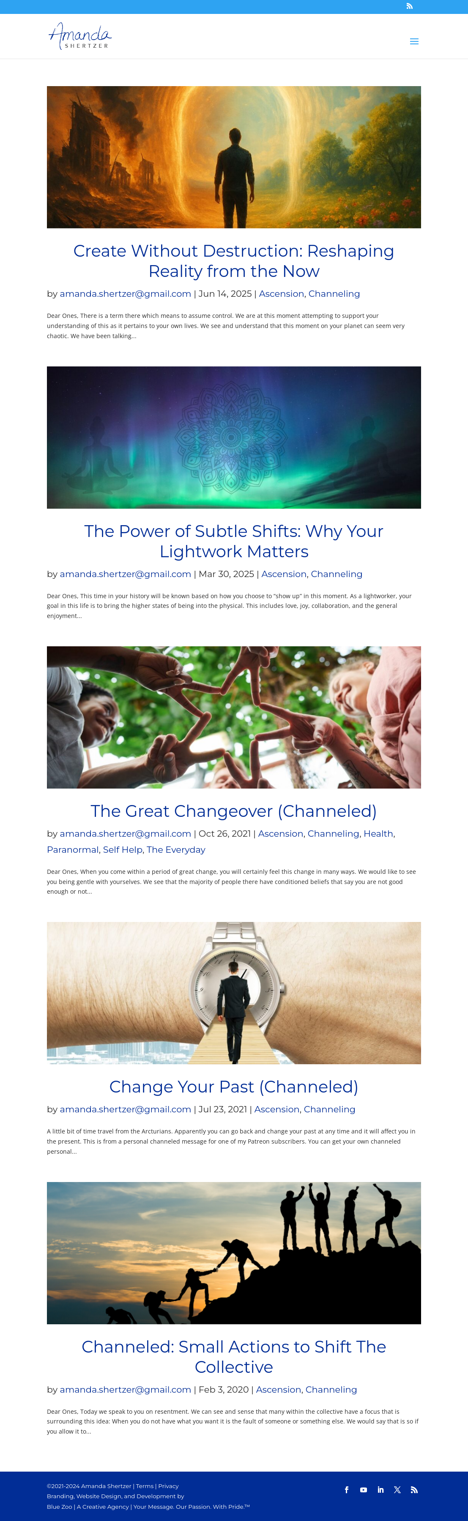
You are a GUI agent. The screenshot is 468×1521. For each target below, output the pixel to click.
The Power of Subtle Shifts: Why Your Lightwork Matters (233, 541)
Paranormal (73, 849)
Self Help (122, 849)
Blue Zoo (59, 1506)
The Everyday (176, 849)
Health (378, 833)
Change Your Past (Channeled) (234, 1087)
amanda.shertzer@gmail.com (126, 293)
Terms (144, 1486)
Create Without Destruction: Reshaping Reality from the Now (234, 261)
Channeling (334, 293)
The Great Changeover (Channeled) (234, 811)
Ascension (281, 293)
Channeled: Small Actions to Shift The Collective (234, 1357)
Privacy (168, 1486)
